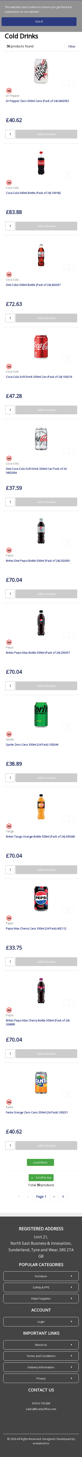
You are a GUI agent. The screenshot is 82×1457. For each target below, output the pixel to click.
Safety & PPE (41, 1287)
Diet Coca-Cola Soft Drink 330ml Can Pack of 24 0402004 (36, 470)
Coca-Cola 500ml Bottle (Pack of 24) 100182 (33, 193)
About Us (41, 1345)
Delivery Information (41, 1367)
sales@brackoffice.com (41, 1409)
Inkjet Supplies (41, 1298)
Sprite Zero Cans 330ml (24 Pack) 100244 (32, 745)
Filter (71, 46)
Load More (40, 1162)
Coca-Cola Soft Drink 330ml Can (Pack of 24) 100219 (39, 377)
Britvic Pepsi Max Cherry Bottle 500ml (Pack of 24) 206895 (37, 1022)
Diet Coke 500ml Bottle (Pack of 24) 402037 (33, 285)
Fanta (9, 1107)
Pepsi (9, 555)
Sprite (10, 739)
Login (41, 1322)
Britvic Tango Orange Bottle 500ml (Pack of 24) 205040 (40, 836)
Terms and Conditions (41, 1356)
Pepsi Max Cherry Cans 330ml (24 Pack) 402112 (36, 928)
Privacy (41, 1378)
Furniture (41, 1276)
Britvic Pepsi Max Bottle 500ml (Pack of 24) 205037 (38, 653)
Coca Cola (12, 188)
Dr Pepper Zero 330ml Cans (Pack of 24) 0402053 (37, 101)
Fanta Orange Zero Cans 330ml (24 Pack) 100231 (37, 1112)
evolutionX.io (41, 1443)
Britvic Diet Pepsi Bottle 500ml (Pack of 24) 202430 (38, 561)
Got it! (39, 21)
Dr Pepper (12, 96)
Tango (10, 831)
